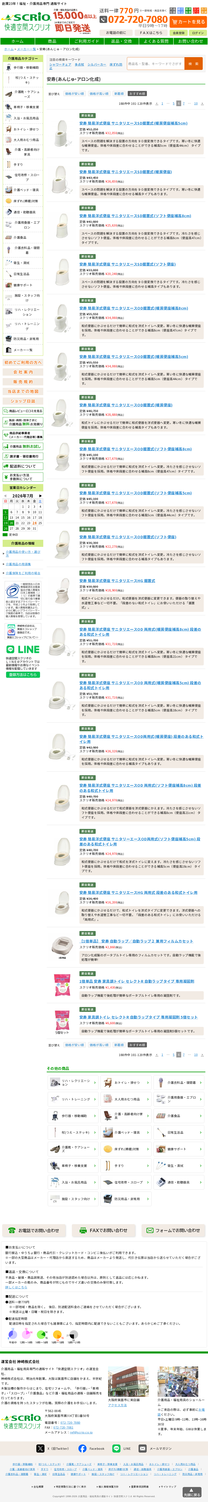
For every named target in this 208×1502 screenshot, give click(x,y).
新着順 (119, 93)
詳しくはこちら (16, 1287)
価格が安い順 (74, 93)
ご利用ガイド (86, 41)
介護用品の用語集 (18, 564)
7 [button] (184, 103)
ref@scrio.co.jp (81, 1445)
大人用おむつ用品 (185, 1477)
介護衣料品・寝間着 (16, 1487)
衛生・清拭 (40, 1487)
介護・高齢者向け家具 (22, 1482)
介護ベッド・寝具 (92, 1482)
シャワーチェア (60, 64)
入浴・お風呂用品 (133, 1477)
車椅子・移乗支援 (107, 1477)
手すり (45, 1482)
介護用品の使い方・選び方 (23, 553)
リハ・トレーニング (165, 1487)
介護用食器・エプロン (170, 1482)
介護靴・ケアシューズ (79, 1477)
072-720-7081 (63, 1440)
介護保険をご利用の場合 (23, 573)
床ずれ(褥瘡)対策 (118, 1482)
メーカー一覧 (26, 49)
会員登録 (179, 33)
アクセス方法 (117, 1418)
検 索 (193, 63)
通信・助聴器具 (143, 1482)
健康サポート (78, 1487)
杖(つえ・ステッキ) (50, 1477)
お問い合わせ (190, 41)
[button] (157, 103)
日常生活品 (58, 1487)
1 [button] (162, 103)
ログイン (198, 33)
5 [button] (174, 103)
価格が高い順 (99, 93)
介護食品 (193, 1482)
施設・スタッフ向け (103, 1487)
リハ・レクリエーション (134, 1487)
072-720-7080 (70, 1435)
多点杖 (79, 64)
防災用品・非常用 (192, 1487)
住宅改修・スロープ (65, 1482)
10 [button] (196, 103)
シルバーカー (97, 64)
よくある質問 (156, 41)
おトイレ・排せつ (159, 1477)
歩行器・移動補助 (23, 1477)
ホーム (17, 41)
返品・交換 (121, 41)
